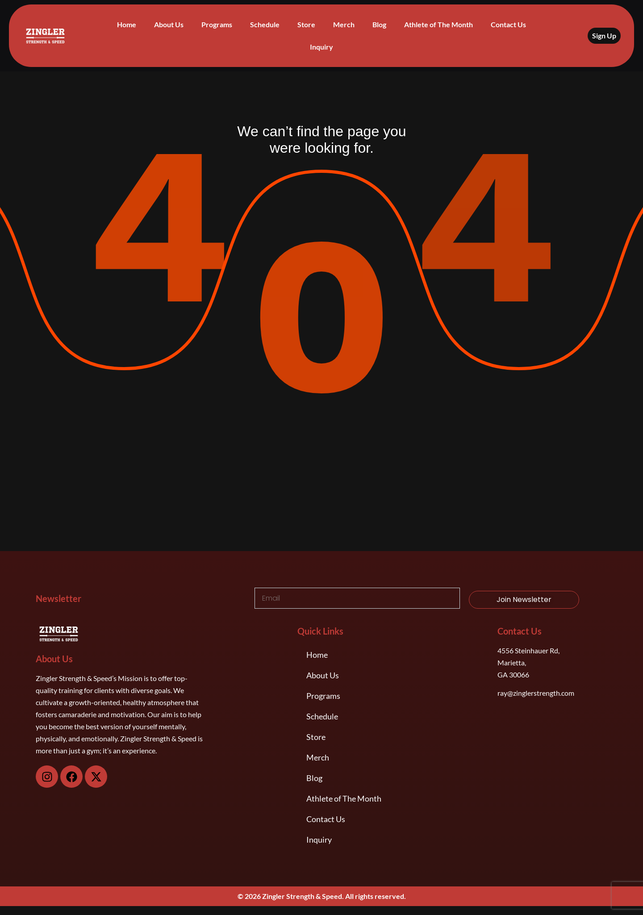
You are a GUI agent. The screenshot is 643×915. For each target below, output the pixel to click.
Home (126, 24)
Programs (216, 24)
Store (306, 24)
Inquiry (321, 46)
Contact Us (508, 24)
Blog (379, 24)
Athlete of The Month (438, 24)
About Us (169, 24)
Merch (344, 24)
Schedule (265, 24)
